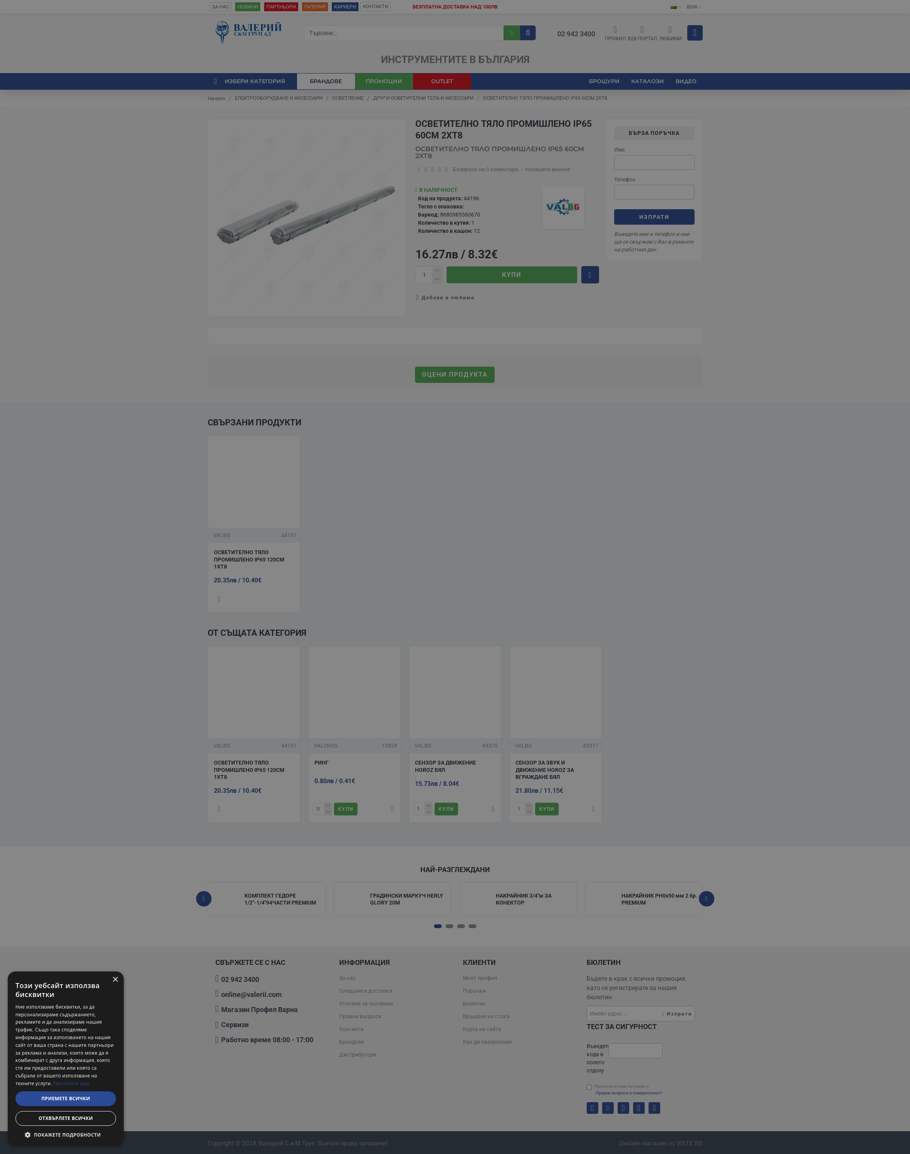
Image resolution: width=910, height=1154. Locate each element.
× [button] (115, 980)
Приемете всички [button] (65, 1098)
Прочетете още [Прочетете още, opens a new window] (71, 1083)
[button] (65, 1135)
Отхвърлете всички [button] (66, 1118)
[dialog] (66, 1058)
